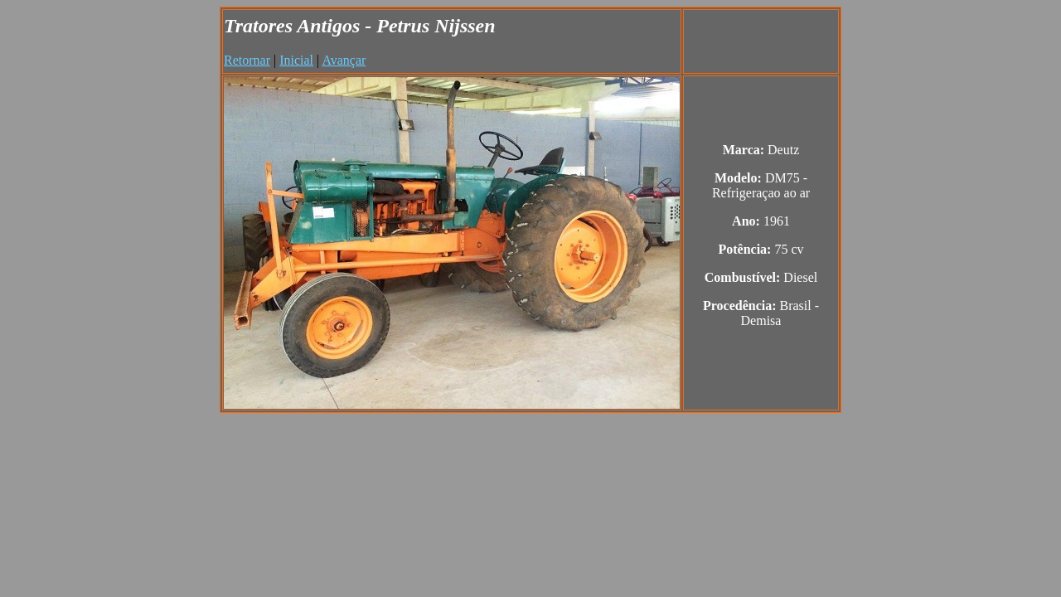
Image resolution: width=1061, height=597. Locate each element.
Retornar (247, 60)
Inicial (296, 60)
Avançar (344, 60)
